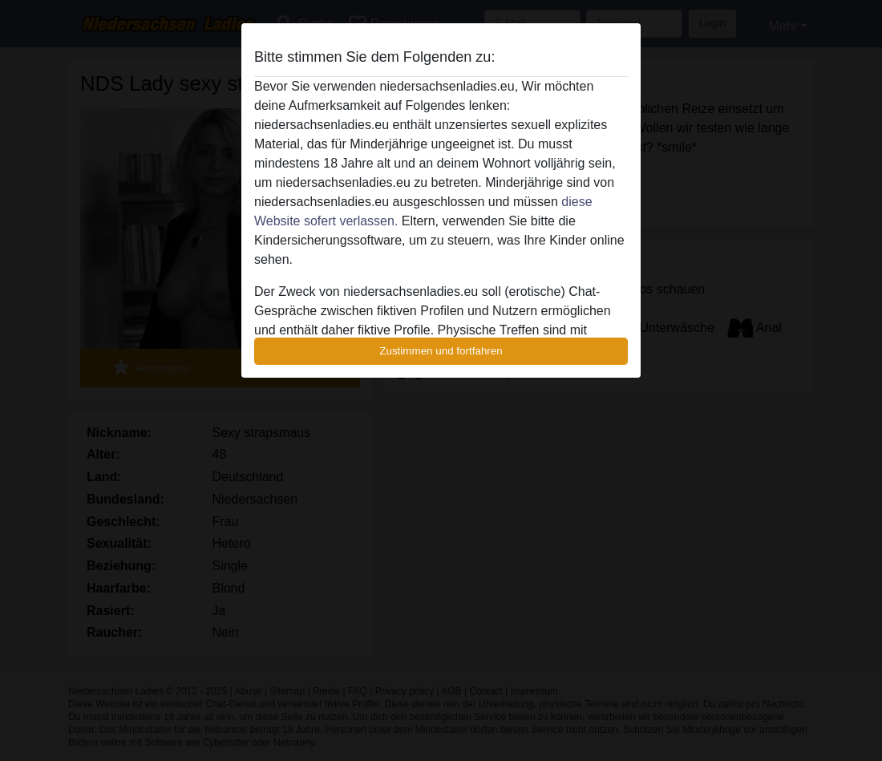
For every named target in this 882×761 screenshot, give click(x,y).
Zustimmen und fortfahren (441, 351)
